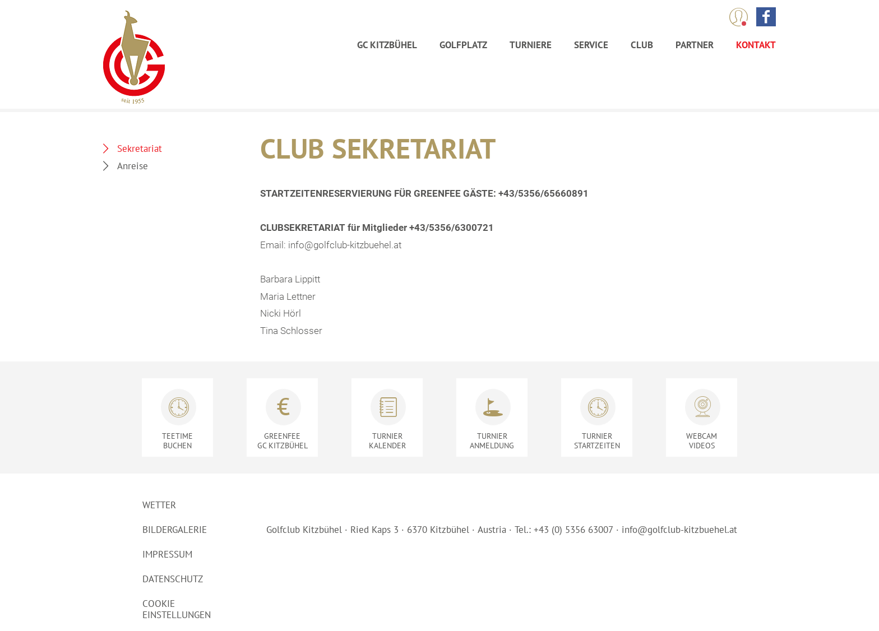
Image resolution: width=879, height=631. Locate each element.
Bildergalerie (174, 529)
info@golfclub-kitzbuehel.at (679, 529)
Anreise (132, 166)
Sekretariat (139, 148)
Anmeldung (492, 441)
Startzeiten (596, 441)
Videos (701, 441)
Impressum (167, 554)
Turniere (531, 45)
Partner (695, 45)
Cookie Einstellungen (176, 609)
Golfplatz (463, 45)
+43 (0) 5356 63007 (573, 529)
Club (642, 45)
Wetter (159, 505)
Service (591, 45)
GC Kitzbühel (387, 45)
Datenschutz (172, 579)
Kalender (387, 441)
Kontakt (756, 45)
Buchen (177, 441)
